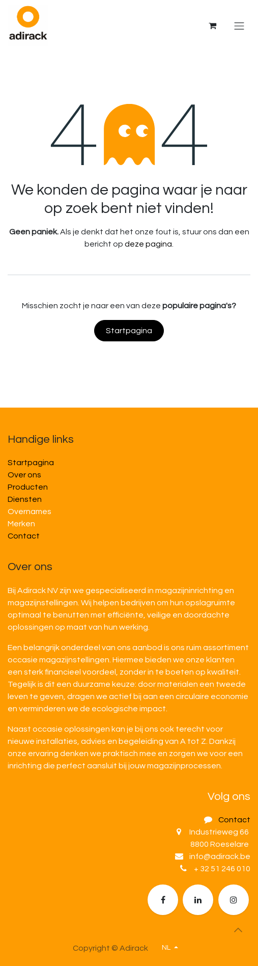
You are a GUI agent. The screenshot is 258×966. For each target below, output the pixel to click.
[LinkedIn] (198, 899)
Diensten (25, 499)
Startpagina (129, 331)
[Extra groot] (233, 899)
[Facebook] (163, 899)
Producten (28, 487)
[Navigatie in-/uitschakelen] (239, 25)
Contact (24, 536)
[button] (238, 930)
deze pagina (148, 244)
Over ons (24, 475)
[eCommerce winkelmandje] (212, 25)
